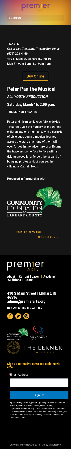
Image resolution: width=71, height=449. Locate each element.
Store (29, 280)
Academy (49, 276)
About (11, 276)
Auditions (14, 280)
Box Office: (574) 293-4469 (24, 308)
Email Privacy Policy (22, 415)
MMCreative (55, 445)
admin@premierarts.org (26, 301)
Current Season (29, 276)
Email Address (19, 374)
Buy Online (35, 76)
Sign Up (39, 395)
